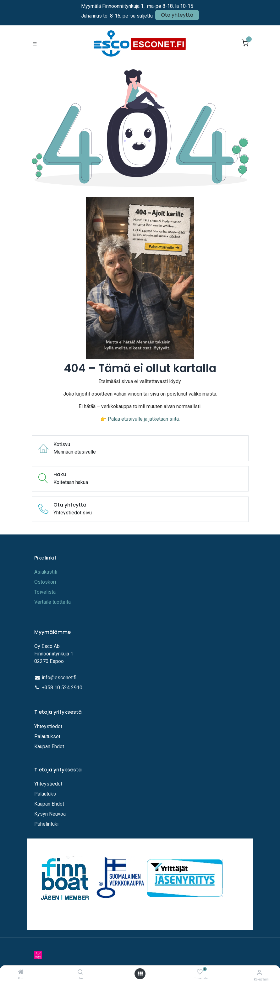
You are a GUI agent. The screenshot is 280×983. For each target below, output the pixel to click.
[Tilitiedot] (259, 972)
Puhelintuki (46, 824)
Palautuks (45, 794)
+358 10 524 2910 (62, 688)
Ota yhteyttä (177, 14)
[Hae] (80, 972)
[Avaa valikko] (140, 974)
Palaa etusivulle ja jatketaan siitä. (144, 419)
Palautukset (47, 736)
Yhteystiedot (48, 726)
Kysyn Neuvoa (50, 814)
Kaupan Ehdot (49, 746)
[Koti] (21, 972)
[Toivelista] (199, 972)
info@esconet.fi (59, 678)
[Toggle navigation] (35, 43)
